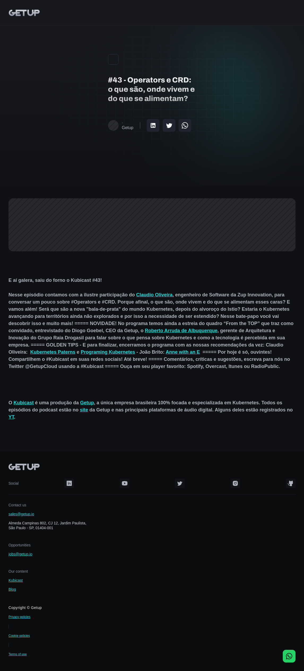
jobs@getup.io (20, 554)
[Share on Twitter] (169, 125)
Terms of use (17, 654)
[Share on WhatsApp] (185, 125)
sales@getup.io (21, 514)
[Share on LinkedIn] (153, 125)
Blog (12, 589)
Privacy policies (19, 617)
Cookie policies (19, 636)
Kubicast (15, 580)
